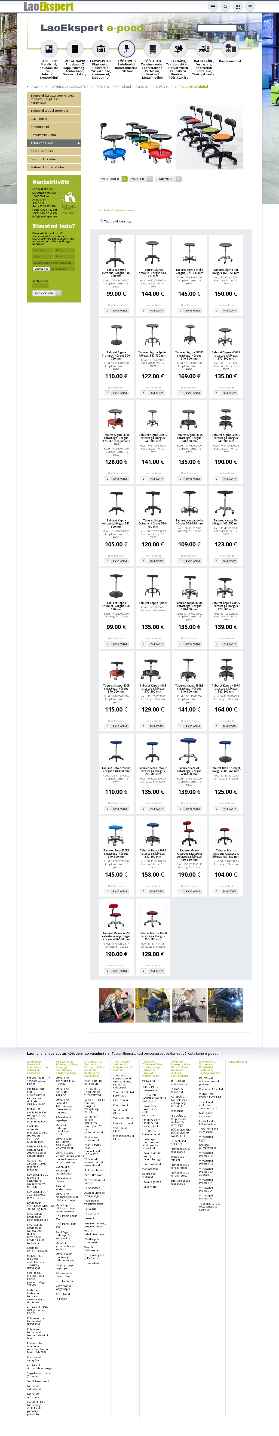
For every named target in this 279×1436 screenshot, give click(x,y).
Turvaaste (90, 1208)
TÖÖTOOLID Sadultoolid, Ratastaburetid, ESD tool (134, 87)
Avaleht (37, 87)
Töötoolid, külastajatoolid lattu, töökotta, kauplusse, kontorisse (52, 99)
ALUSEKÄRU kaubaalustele (179, 1082)
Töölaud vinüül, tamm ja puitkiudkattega (151, 1156)
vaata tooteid (110, 179)
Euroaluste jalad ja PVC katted (94, 1256)
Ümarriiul (90, 1218)
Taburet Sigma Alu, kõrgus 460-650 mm (225, 271)
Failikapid (61, 1298)
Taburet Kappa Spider (153, 603)
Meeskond (68, 213)
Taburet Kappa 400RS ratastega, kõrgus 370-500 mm (226, 606)
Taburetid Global (194, 87)
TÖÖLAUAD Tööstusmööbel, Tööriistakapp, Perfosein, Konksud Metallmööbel (152, 1068)
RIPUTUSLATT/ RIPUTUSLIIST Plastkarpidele (151, 1123)
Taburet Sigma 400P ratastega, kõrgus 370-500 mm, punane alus (116, 439)
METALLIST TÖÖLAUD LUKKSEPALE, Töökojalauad (150, 1085)
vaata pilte (137, 179)
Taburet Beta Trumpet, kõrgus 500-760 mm (226, 769)
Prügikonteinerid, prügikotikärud (95, 1225)
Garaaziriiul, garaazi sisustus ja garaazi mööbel (36, 1165)
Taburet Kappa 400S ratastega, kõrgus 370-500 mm (153, 689)
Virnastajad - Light (207, 1138)
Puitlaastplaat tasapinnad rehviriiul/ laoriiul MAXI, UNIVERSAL (38, 1347)
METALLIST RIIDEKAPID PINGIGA (62, 1092)
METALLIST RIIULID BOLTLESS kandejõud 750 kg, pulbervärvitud (93, 1124)
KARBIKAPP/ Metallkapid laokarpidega (64, 1170)
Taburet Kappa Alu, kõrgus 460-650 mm (225, 521)
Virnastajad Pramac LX (206, 1189)
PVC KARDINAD (93, 1175)
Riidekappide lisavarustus (64, 1274)
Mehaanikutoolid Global (47, 167)
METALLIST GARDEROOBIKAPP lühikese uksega (67, 1197)
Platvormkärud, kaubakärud (180, 1150)
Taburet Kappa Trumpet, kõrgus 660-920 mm (116, 606)
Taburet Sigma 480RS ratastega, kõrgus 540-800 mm (189, 355)
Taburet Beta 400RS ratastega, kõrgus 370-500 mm (116, 853)
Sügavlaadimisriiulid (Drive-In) (39, 1374)
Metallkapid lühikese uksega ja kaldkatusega (65, 1208)
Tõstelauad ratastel (177, 1158)
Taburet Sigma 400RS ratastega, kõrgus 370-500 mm (226, 355)
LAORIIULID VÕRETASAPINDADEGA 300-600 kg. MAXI (41, 1205)
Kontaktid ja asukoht (68, 207)
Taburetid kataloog (117, 221)
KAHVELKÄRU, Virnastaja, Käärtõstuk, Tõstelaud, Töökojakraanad (209, 1067)
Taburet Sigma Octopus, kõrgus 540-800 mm (116, 273)
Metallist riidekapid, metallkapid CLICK (63, 1129)
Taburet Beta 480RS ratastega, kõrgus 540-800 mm (153, 853)
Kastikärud (177, 1110)
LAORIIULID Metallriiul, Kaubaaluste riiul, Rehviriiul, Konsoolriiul (38, 1067)
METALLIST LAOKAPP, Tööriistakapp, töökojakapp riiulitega (64, 1106)
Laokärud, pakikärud (177, 1090)
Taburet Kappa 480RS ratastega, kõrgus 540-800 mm (189, 606)
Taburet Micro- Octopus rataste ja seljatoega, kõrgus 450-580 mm (189, 855)
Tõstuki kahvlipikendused (95, 1233)
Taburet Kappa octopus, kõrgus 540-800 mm (116, 523)
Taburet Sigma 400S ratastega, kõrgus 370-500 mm (189, 438)
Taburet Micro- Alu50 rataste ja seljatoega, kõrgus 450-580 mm (116, 936)
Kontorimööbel (237, 1061)
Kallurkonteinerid (95, 1170)
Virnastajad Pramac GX (206, 1162)
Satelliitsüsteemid (38, 1381)
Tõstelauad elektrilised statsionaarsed (208, 1105)
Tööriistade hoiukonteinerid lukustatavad (94, 1162)
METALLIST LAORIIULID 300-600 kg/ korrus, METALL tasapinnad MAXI (37, 1115)
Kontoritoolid (40, 127)
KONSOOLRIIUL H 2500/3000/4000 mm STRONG (37, 1194)
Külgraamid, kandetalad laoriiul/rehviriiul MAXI (37, 1333)
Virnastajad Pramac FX (206, 1181)
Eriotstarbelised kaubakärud (180, 1182)
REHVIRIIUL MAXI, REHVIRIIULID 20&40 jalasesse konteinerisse (37, 1151)
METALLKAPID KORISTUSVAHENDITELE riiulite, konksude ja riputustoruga (70, 1158)
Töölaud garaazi (152, 1181)
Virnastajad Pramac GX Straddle (206, 1171)
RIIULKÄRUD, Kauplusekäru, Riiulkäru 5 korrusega (179, 1120)
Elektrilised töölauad (149, 1175)
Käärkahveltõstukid (211, 1089)
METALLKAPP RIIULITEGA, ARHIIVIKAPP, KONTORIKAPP (65, 1143)
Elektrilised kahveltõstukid (208, 1122)
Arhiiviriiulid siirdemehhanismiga (39, 1366)
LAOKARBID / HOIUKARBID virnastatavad (92, 1092)
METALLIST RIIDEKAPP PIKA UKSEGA (65, 1081)
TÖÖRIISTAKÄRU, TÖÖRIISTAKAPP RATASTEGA (181, 1132)
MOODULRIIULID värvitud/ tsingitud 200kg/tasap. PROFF (94, 1106)
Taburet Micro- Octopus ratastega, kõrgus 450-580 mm (225, 853)
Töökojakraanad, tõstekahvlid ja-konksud (209, 1206)
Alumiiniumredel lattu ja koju (94, 1194)
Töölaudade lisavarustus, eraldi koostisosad (149, 1110)
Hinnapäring (165, 179)
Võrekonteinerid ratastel (94, 1181)
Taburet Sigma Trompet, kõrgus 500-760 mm (116, 355)
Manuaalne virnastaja (206, 1114)
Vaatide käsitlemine (91, 1248)
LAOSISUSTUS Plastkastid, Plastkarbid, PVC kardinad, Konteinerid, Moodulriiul (94, 1068)
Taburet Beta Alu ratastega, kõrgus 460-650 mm (189, 771)
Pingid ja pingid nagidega (65, 1266)
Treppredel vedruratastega (93, 1202)
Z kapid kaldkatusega (64, 1187)
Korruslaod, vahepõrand (34, 1359)
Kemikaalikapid (65, 1281)
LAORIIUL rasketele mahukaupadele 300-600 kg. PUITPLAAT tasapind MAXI (37, 1134)
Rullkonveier (150, 1186)
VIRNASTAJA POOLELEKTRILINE (210, 1095)
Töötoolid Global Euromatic (49, 110)
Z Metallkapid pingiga (64, 1180)
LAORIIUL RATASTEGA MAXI (37, 1249)
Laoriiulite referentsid (34, 1395)
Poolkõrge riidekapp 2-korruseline (63, 1235)
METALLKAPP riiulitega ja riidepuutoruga (65, 1257)
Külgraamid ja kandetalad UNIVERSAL (35, 1321)
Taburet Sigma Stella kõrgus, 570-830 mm (189, 271)
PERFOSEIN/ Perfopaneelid (151, 1132)
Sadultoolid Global (44, 135)
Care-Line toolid (42, 151)
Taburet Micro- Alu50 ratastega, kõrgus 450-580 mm (153, 936)
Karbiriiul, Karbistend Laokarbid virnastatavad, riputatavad (35, 1296)
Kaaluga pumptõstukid (208, 1146)
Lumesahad (91, 1263)
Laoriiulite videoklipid (34, 1387)
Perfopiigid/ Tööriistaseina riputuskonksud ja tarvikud (151, 1143)
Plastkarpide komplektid (92, 1240)
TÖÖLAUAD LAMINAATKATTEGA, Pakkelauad (154, 1098)
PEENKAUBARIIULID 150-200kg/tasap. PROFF (38, 1081)
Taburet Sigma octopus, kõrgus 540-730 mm (153, 273)
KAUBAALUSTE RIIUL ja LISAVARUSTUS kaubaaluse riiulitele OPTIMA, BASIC (36, 1096)
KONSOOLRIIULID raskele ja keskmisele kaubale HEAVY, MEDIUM (37, 1181)
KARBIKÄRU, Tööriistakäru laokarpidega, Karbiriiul (179, 1101)
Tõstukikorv (91, 1213)
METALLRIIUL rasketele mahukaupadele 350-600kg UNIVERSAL (37, 1262)
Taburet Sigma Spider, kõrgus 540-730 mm (153, 353)
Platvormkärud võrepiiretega (180, 1166)
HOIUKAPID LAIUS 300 (66, 1217)
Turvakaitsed (92, 1187)
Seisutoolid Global (43, 159)
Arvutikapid (63, 1294)
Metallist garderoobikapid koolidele (66, 1246)
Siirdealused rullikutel (178, 1142)
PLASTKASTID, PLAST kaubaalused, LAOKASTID (92, 1149)
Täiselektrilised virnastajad (208, 1130)
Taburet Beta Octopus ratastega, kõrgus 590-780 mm (153, 771)
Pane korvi (120, 310)
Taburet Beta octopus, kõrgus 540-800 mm (116, 769)
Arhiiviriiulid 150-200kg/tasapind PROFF (37, 1310)
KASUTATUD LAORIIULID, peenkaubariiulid (37, 1216)
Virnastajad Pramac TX (206, 1154)
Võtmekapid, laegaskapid (63, 1287)
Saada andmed (43, 293)
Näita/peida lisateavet (119, 210)
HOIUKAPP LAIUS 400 (66, 1225)
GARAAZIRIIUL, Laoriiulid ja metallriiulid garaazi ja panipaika (36, 1408)
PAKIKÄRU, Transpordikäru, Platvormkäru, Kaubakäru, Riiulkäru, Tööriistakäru (181, 1068)
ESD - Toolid (39, 119)
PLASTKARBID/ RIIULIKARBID (93, 1082)
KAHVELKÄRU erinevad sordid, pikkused (209, 1081)
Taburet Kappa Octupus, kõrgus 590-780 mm (152, 523)
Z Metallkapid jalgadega (64, 1119)
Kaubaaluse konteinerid (91, 1138)
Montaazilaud (150, 1169)
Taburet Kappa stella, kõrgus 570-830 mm (189, 521)
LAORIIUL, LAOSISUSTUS (69, 87)
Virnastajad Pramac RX (206, 1197)
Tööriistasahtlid (151, 1164)
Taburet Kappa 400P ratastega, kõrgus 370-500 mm (116, 689)
